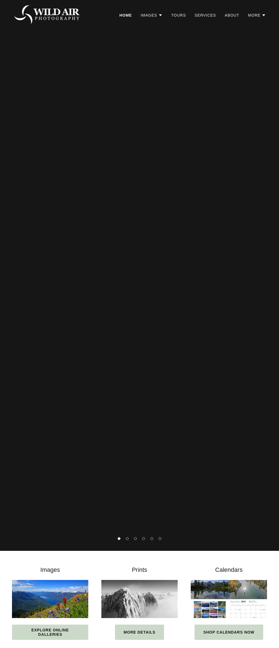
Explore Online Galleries (50, 632)
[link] (47, 14)
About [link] (232, 15)
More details (140, 632)
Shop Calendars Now (228, 632)
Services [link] (205, 15)
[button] (119, 538)
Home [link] (125, 15)
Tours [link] (178, 15)
